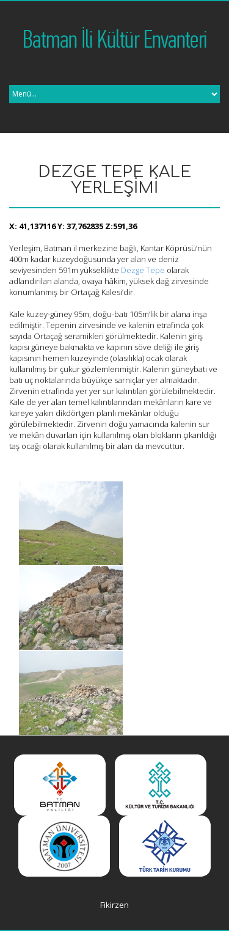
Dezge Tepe (143, 270)
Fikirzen (114, 904)
